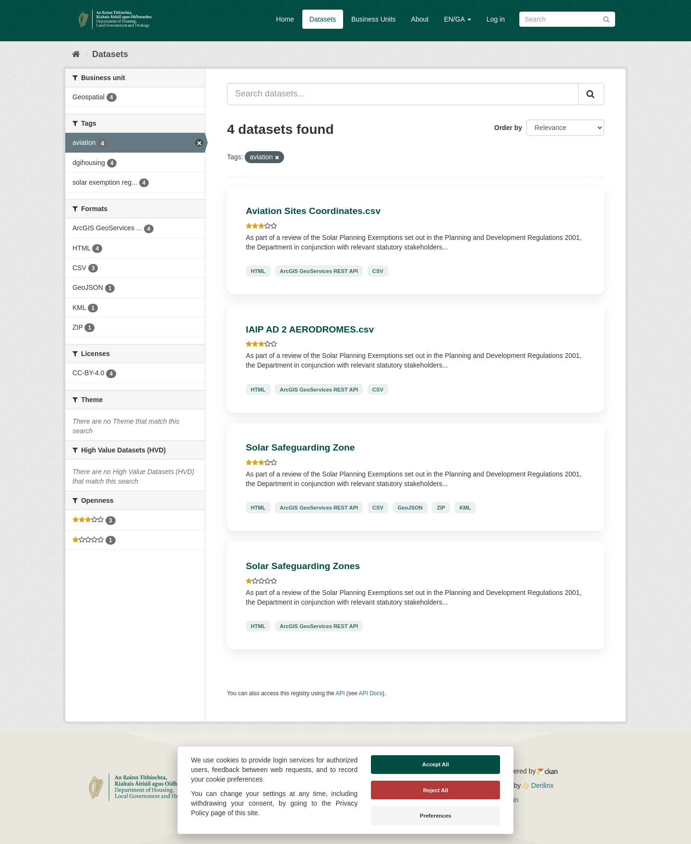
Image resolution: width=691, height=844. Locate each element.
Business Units (373, 19)
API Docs (371, 693)
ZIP (441, 508)
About (420, 19)
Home (285, 19)
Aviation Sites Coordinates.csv (313, 211)
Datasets (323, 19)
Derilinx (538, 785)
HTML (257, 271)
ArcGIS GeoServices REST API (319, 271)
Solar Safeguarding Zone (300, 447)
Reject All (435, 790)
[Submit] (606, 18)
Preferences (436, 816)
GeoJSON (410, 508)
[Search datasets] (567, 19)
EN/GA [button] (457, 19)
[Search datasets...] (403, 94)
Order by (508, 127)
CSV (377, 271)
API (340, 693)
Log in (496, 19)
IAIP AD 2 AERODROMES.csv (310, 329)
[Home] (76, 54)
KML (465, 508)
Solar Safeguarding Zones (303, 566)
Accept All (435, 764)
